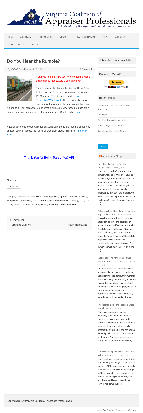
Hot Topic (102, 114)
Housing (74, 200)
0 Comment (86, 69)
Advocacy (25, 37)
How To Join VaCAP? (85, 37)
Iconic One (102, 410)
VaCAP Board (18, 69)
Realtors (30, 204)
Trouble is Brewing (79, 224)
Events (62, 37)
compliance (12, 200)
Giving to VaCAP (16, 44)
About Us (120, 37)
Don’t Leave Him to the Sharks (112, 131)
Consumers (46, 37)
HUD (82, 200)
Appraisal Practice (26, 196)
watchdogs (54, 204)
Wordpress (133, 410)
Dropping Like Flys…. (21, 224)
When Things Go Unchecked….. (112, 125)
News (105, 37)
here (78, 112)
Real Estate (19, 204)
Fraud (43, 200)
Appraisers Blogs (112, 156)
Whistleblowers (68, 204)
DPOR (35, 200)
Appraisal (53, 196)
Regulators (41, 204)
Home (11, 37)
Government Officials (57, 200)
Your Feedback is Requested (111, 120)
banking (83, 196)
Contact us (37, 44)
